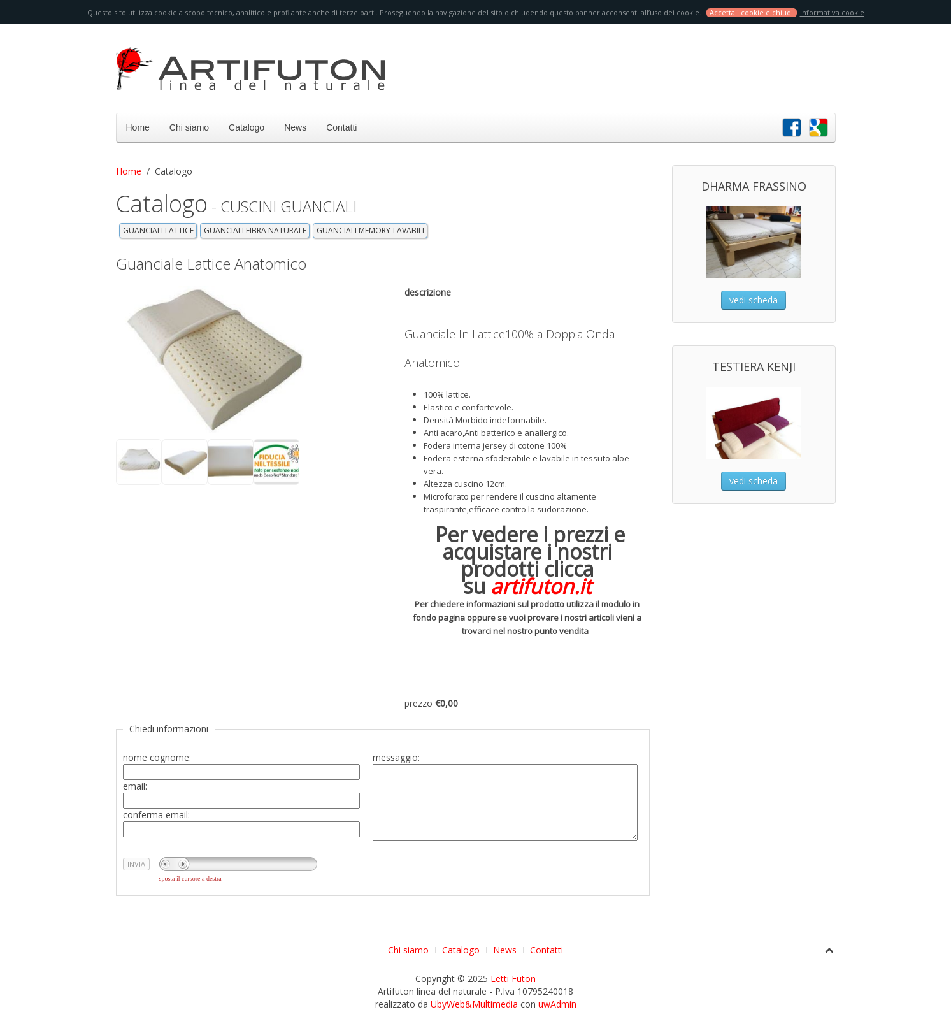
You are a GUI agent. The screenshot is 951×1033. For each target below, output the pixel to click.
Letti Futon (513, 978)
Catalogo (246, 127)
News (295, 127)
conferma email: (156, 815)
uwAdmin (557, 1004)
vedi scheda (753, 300)
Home (138, 127)
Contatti (341, 127)
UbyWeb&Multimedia (474, 1004)
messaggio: (396, 757)
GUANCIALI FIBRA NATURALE (255, 230)
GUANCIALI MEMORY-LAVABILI (370, 230)
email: (135, 786)
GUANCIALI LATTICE (158, 230)
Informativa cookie (832, 12)
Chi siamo (189, 127)
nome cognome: (157, 757)
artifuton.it (540, 586)
